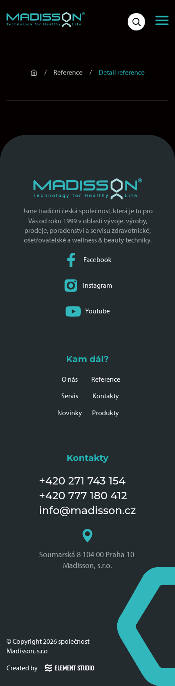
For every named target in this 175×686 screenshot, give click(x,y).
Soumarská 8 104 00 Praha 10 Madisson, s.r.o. (87, 549)
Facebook (88, 260)
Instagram (87, 285)
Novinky (69, 413)
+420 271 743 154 (82, 480)
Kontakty (105, 396)
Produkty (105, 413)
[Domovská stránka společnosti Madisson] (46, 19)
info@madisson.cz (87, 510)
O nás (70, 379)
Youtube (88, 311)
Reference (105, 379)
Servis (69, 396)
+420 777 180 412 (83, 495)
